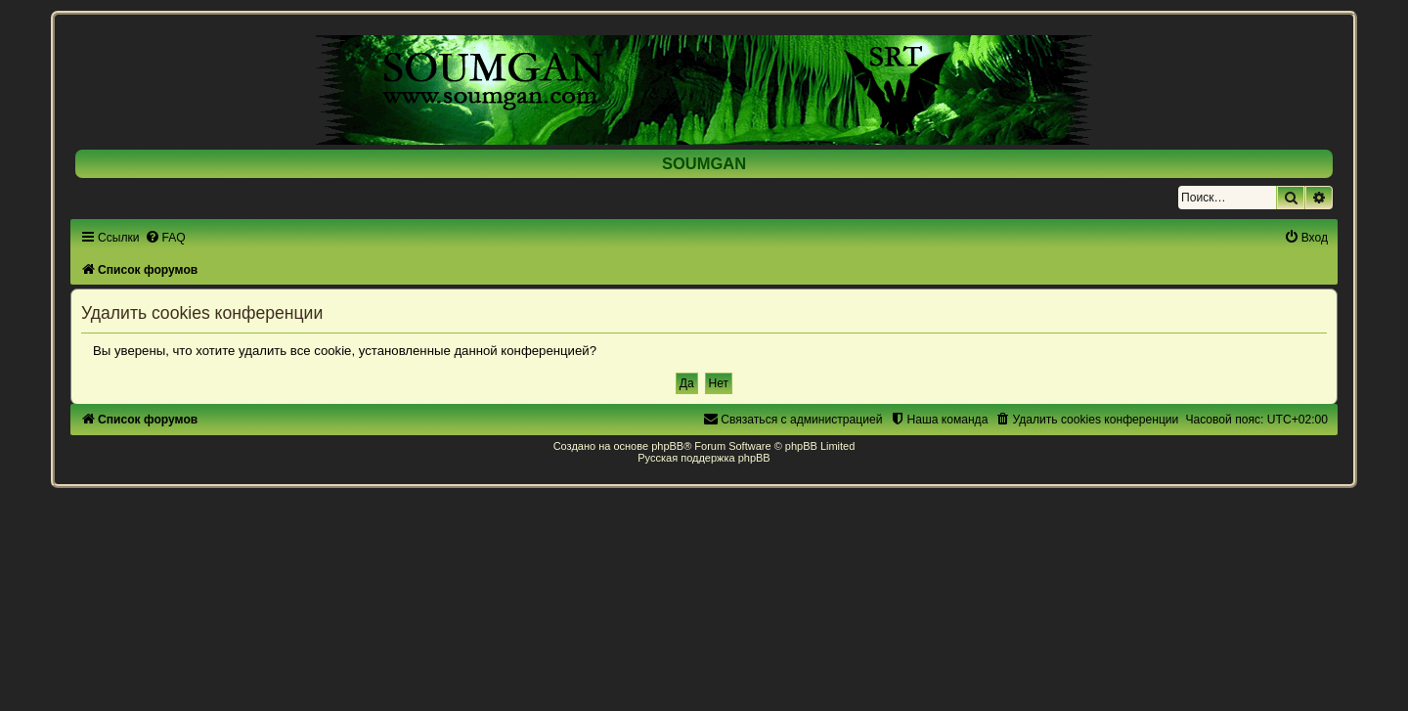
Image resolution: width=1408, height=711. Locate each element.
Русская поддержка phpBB (704, 458)
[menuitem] (165, 237)
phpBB (667, 446)
